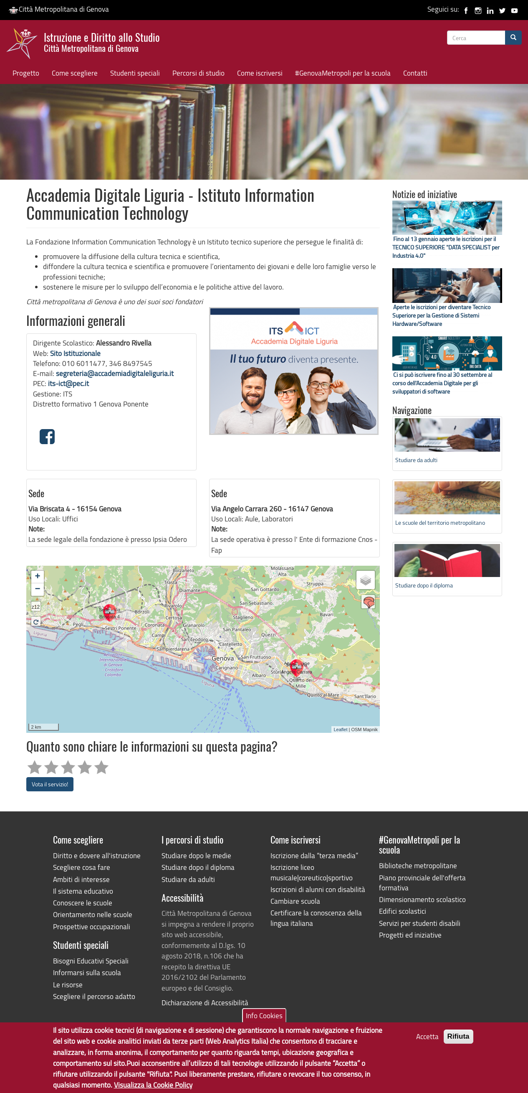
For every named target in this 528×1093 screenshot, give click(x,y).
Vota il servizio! (50, 784)
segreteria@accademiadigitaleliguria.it (115, 373)
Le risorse (68, 984)
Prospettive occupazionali (91, 926)
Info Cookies (264, 1017)
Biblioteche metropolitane (418, 865)
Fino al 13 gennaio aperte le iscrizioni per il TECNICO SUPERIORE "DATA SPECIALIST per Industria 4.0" (446, 247)
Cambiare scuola (295, 901)
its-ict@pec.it (68, 383)
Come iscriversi (260, 73)
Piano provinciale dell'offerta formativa (422, 882)
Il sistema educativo (83, 891)
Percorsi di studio (198, 73)
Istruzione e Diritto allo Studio (102, 41)
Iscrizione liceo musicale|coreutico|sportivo (311, 872)
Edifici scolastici (402, 911)
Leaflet (340, 729)
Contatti (415, 73)
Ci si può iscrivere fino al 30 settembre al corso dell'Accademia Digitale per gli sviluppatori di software (442, 383)
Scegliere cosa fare (81, 867)
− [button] (37, 589)
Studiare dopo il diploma (424, 585)
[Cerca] (513, 38)
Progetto (26, 73)
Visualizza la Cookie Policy (153, 1087)
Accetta (427, 1038)
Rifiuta (458, 1038)
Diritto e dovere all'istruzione (97, 855)
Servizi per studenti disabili (419, 923)
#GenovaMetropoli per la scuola (343, 73)
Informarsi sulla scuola (87, 972)
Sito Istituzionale (75, 353)
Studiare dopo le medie (196, 855)
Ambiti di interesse (81, 879)
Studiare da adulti (416, 460)
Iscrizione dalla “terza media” (314, 855)
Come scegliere (75, 73)
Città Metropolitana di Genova (58, 9)
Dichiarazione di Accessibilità (205, 1002)
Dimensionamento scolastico (422, 899)
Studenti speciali (135, 73)
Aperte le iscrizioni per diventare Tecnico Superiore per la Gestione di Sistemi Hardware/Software (441, 315)
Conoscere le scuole (82, 902)
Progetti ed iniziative (410, 935)
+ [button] (37, 577)
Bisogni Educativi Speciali (91, 961)
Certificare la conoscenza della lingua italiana (316, 918)
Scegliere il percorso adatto (94, 996)
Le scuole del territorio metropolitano (440, 522)
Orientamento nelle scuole (92, 914)
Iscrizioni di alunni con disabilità (317, 889)
